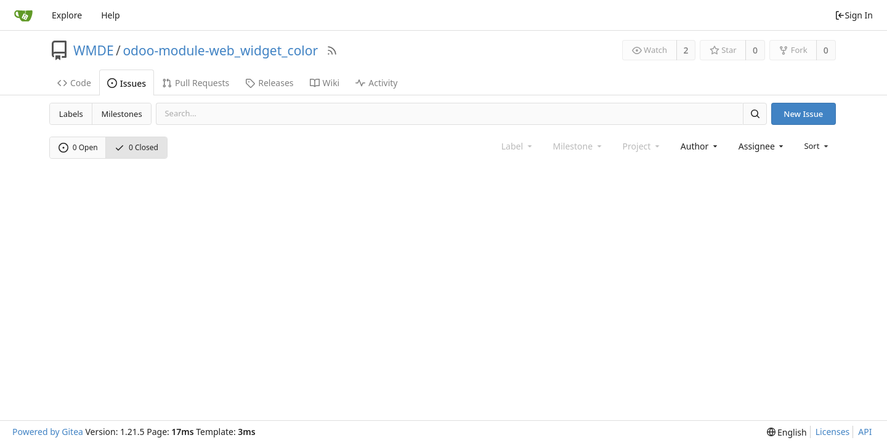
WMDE (93, 50)
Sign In (854, 15)
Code (74, 83)
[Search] (754, 113)
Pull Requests (195, 83)
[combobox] (700, 146)
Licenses (833, 431)
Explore (67, 15)
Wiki (325, 83)
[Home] (23, 15)
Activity (376, 83)
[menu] (817, 146)
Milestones (122, 113)
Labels (71, 113)
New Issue (803, 113)
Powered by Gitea (47, 431)
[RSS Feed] (332, 50)
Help (110, 15)
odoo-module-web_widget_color (220, 50)
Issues (126, 83)
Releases (269, 83)
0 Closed (136, 147)
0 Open (78, 147)
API (865, 431)
